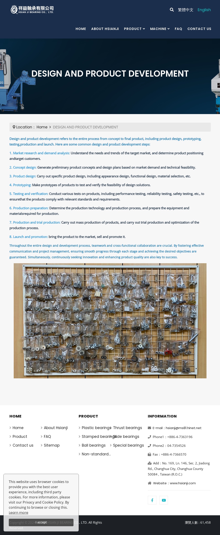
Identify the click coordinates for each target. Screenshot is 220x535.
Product (133, 29)
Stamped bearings (99, 436)
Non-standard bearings (95, 454)
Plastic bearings (96, 427)
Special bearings (128, 445)
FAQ (178, 29)
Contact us (199, 29)
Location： (26, 127)
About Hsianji (105, 29)
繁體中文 (185, 9)
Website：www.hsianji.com (174, 483)
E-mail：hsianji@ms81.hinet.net (177, 428)
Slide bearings (126, 436)
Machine (158, 29)
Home (81, 29)
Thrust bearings (127, 427)
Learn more (18, 512)
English (204, 9)
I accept (41, 522)
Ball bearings (94, 445)
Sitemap (52, 445)
